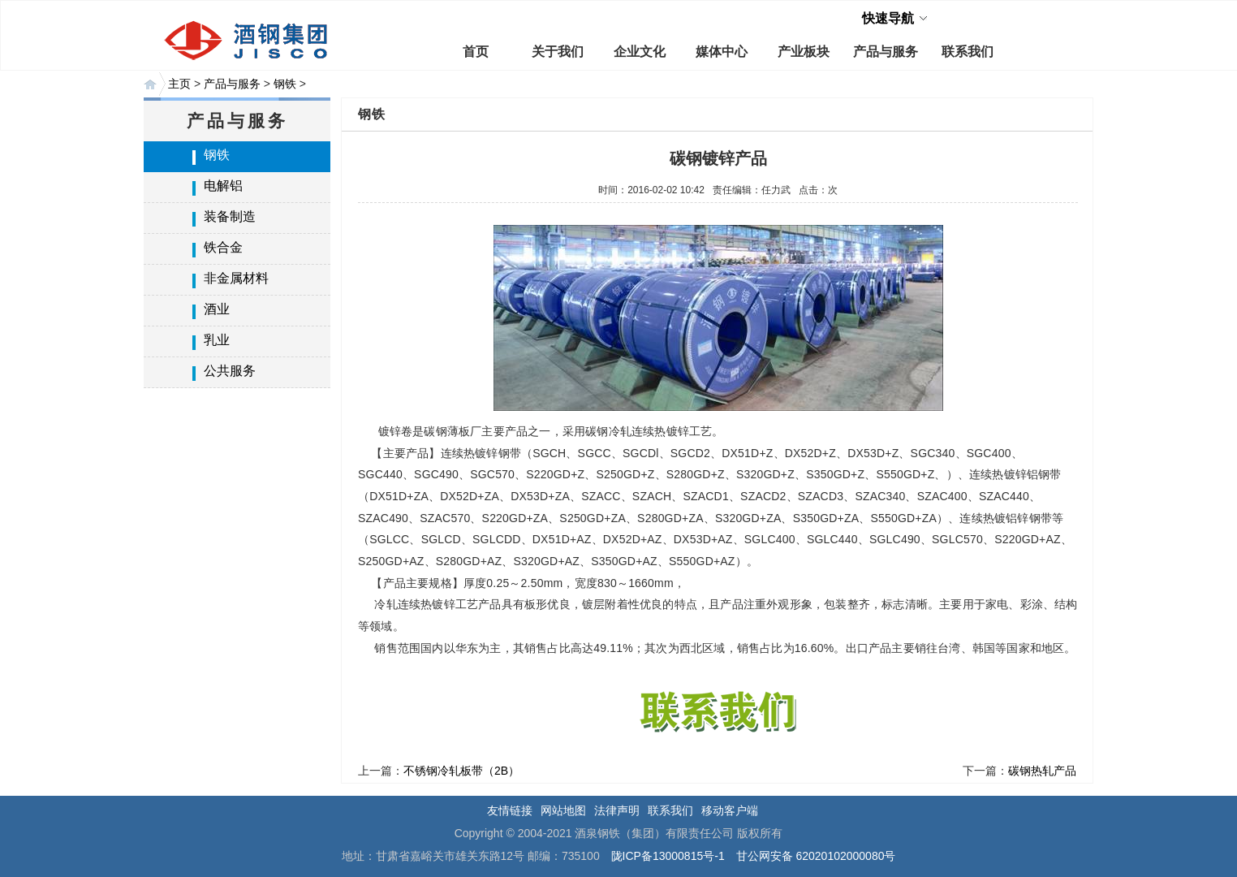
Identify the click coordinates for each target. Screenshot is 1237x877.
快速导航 (888, 18)
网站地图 (563, 810)
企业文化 (640, 51)
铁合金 (223, 247)
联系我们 (967, 51)
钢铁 (285, 83)
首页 (476, 51)
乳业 (217, 340)
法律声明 (617, 810)
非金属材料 (236, 278)
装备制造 (230, 216)
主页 (179, 83)
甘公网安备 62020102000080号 (816, 855)
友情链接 (509, 810)
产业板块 (804, 51)
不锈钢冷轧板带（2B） (461, 770)
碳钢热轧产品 (1042, 770)
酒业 (217, 309)
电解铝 (223, 185)
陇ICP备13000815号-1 (668, 855)
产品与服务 (885, 51)
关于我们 (558, 51)
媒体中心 (722, 51)
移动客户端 (729, 810)
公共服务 (230, 371)
